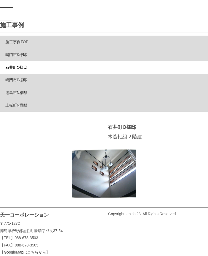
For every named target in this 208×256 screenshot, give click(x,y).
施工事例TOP (16, 42)
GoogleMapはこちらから (25, 252)
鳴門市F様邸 (16, 80)
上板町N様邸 (16, 105)
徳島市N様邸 (16, 92)
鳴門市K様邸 (16, 54)
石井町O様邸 (16, 67)
